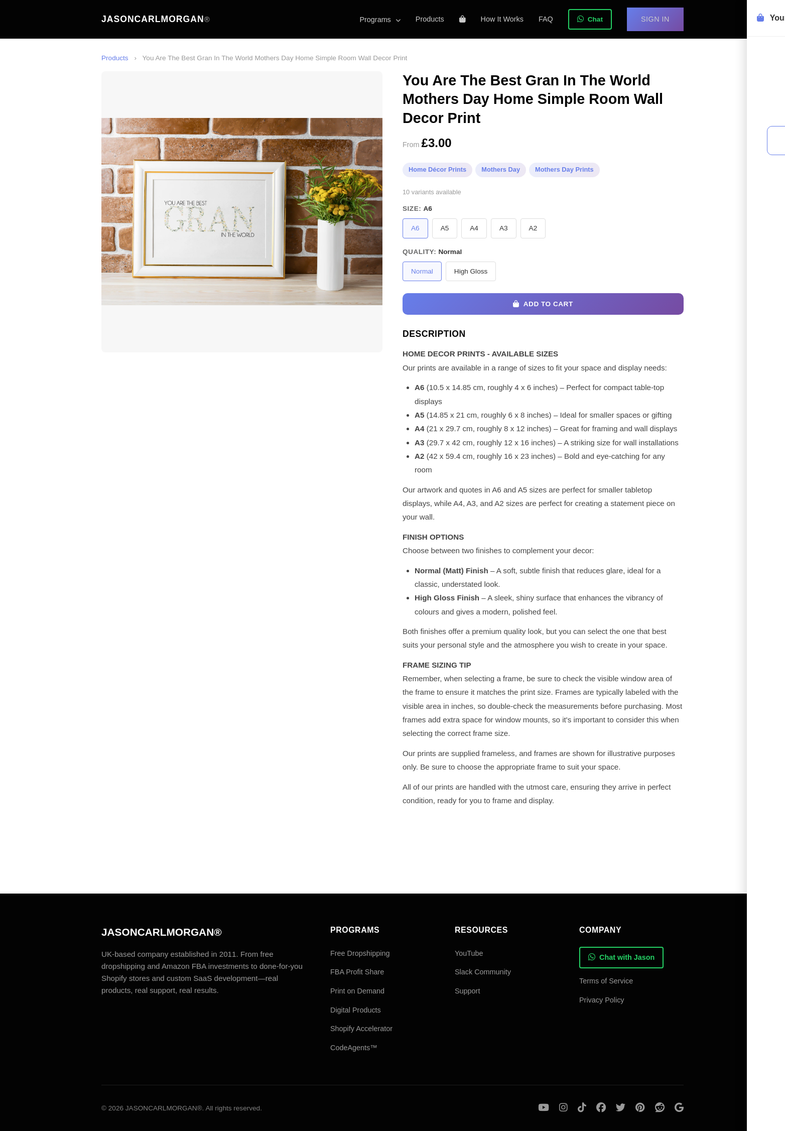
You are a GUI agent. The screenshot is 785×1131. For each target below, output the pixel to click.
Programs (379, 20)
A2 (533, 228)
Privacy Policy (601, 1000)
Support (467, 991)
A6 (415, 228)
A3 (503, 228)
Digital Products (355, 1010)
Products (430, 19)
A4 (474, 228)
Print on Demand (357, 991)
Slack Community (483, 972)
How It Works (502, 19)
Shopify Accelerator (361, 1029)
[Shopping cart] (462, 19)
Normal (422, 271)
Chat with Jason (621, 957)
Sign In (655, 19)
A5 (445, 228)
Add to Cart (543, 304)
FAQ (546, 19)
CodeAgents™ (353, 1048)
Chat (590, 19)
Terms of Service (606, 981)
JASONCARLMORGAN (155, 19)
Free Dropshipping (359, 953)
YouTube (469, 953)
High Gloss (470, 271)
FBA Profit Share (357, 972)
